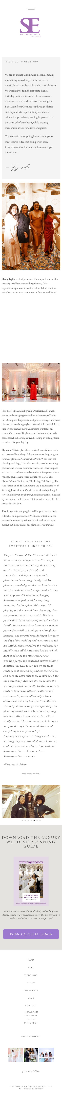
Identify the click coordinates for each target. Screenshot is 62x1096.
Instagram (31, 1012)
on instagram (31, 1036)
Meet (31, 968)
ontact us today (15, 147)
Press (31, 983)
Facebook (31, 1016)
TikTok (31, 1019)
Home (31, 960)
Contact (31, 1005)
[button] (5, 801)
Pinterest (31, 1023)
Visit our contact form (41, 516)
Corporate (31, 990)
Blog (31, 998)
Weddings (31, 975)
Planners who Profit (30, 458)
